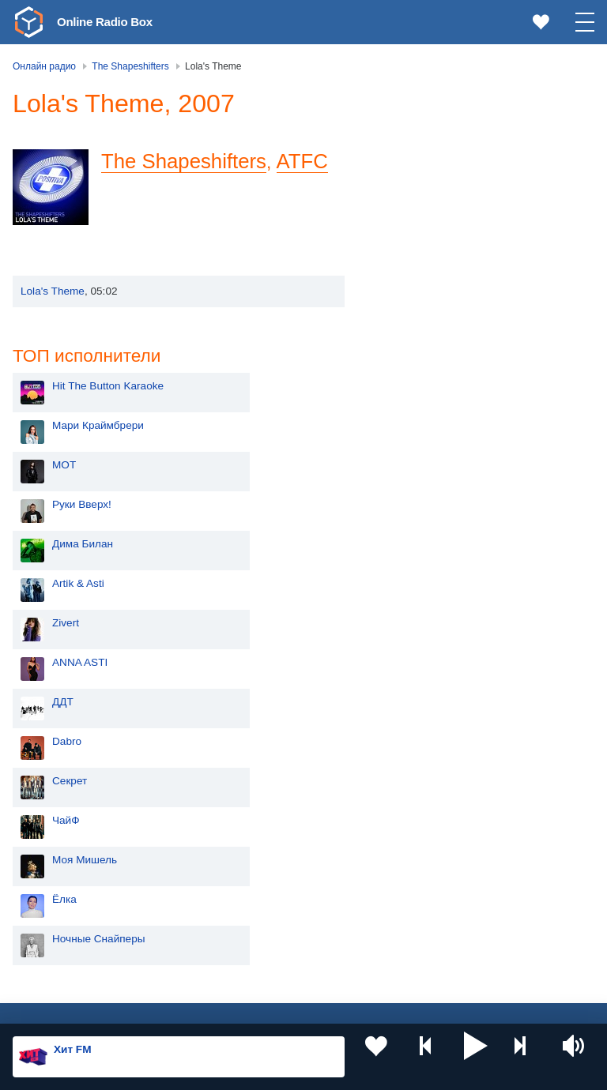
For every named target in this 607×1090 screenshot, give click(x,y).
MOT (408, 211)
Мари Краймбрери (442, 172)
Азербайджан (73, 962)
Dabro (411, 488)
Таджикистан (270, 856)
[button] (476, 1057)
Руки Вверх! (426, 251)
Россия (58, 804)
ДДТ (407, 448)
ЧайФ (410, 567)
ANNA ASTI (424, 409)
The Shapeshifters (183, 192)
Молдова (62, 830)
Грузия (254, 936)
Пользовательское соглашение (209, 1005)
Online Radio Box (114, 21)
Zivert (410, 369)
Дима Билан (427, 290)
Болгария (261, 882)
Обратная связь (482, 1005)
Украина (258, 804)
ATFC (302, 192)
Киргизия (62, 856)
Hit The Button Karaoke (452, 132)
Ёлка (409, 646)
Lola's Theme (53, 322)
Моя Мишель (429, 606)
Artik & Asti (423, 330)
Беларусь (63, 936)
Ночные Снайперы (443, 685)
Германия (262, 962)
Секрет (414, 527)
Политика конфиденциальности (362, 1005)
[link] (28, 22)
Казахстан (263, 830)
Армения (62, 882)
